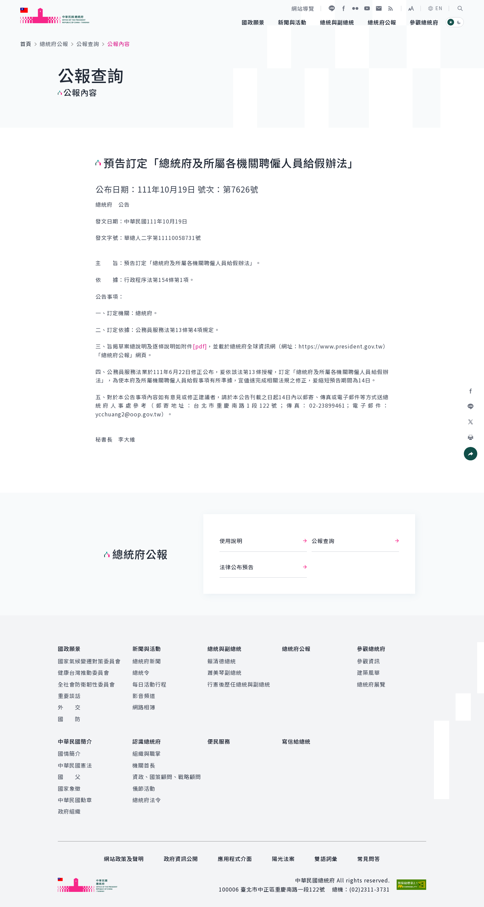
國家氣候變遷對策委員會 (89, 661)
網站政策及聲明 (124, 859)
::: (4, 3)
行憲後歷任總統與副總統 (238, 684)
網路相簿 (143, 707)
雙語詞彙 (326, 859)
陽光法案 (283, 859)
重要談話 (69, 696)
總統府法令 (146, 800)
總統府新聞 (146, 661)
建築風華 (368, 672)
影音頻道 (143, 696)
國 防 (69, 719)
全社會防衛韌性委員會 (86, 684)
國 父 (69, 777)
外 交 (69, 707)
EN (435, 8)
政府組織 (69, 811)
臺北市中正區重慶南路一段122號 (283, 889)
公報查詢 (87, 44)
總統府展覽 (371, 684)
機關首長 (143, 765)
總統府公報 (54, 44)
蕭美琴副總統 (224, 672)
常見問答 (368, 859)
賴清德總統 (221, 661)
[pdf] (200, 346)
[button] (460, 8)
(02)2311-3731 (369, 889)
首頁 (26, 44)
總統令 (141, 672)
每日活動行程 (149, 684)
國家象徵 (69, 788)
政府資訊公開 (181, 859)
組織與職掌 (146, 753)
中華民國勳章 (75, 800)
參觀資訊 (368, 661)
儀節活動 (143, 788)
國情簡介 (69, 753)
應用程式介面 (235, 859)
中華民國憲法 (75, 765)
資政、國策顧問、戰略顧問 (166, 777)
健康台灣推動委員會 (83, 672)
